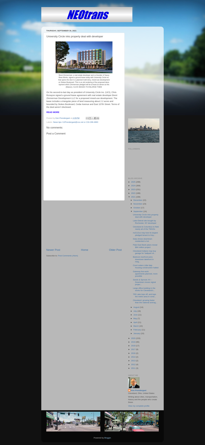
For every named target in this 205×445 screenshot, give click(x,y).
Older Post (115, 249)
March (136, 326)
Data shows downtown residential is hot (142, 240)
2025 (133, 182)
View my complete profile (138, 406)
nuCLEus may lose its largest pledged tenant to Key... (145, 234)
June (135, 315)
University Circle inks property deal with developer (145, 216)
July (135, 311)
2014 (133, 357)
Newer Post (53, 249)
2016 (133, 353)
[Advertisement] (84, 224)
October (137, 208)
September (138, 211)
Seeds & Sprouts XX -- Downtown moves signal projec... (144, 282)
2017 (133, 349)
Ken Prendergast (138, 390)
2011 (133, 368)
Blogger (107, 438)
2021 (133, 197)
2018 (133, 346)
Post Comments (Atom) (68, 256)
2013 (133, 361)
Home (84, 249)
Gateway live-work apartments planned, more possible (145, 273)
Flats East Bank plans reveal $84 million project (145, 246)
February (137, 330)
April (135, 322)
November (138, 204)
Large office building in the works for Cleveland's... (144, 289)
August (136, 307)
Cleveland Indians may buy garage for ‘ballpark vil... (144, 252)
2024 (133, 186)
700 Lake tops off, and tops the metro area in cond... (144, 295)
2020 (133, 338)
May (135, 318)
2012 (133, 364)
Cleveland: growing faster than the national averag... (145, 301)
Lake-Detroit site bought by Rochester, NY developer (144, 222)
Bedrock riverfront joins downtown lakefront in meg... (143, 259)
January (137, 333)
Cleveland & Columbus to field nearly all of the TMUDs (146, 228)
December (138, 200)
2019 (133, 342)
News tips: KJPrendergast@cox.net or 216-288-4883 (75, 122)
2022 (133, 193)
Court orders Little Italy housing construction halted (145, 266)
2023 (133, 189)
